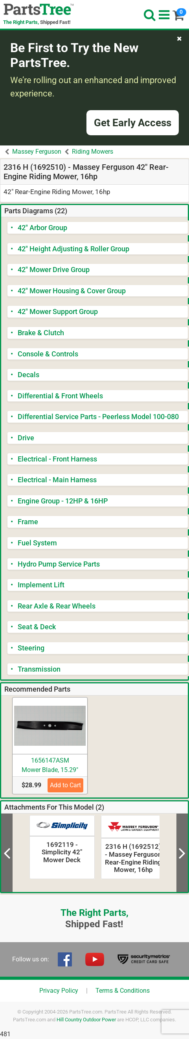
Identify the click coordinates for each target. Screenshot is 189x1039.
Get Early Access (132, 123)
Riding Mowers (92, 151)
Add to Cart (65, 785)
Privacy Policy (58, 990)
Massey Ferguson (36, 151)
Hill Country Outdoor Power (86, 1020)
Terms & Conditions (122, 990)
